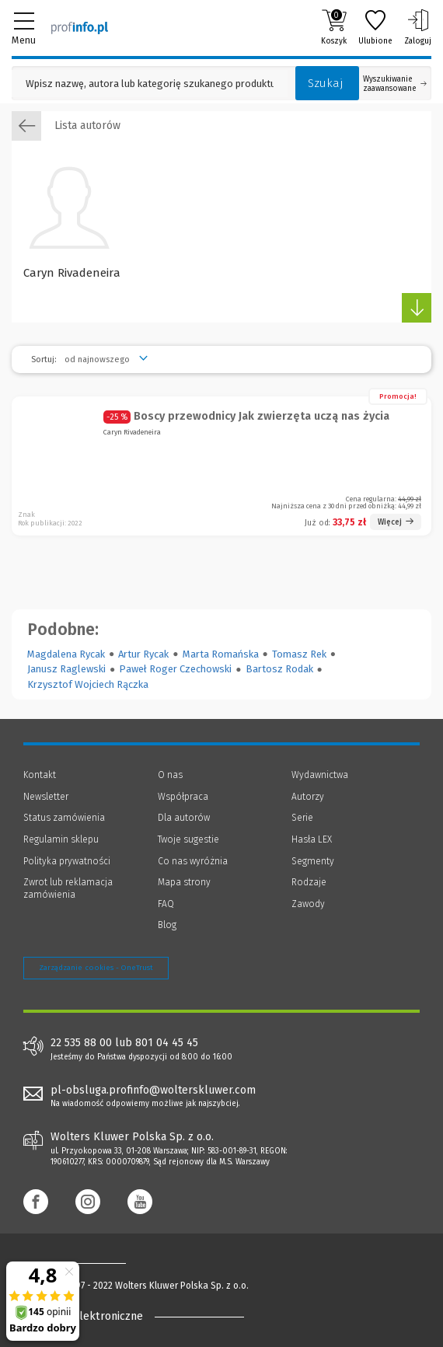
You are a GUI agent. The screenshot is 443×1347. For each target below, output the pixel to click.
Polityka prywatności (66, 861)
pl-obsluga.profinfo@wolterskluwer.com (153, 1090)
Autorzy (307, 796)
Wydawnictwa (319, 774)
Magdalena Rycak (66, 654)
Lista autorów (66, 126)
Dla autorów (184, 817)
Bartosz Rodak (279, 669)
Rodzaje (308, 882)
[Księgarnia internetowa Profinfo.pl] (79, 27)
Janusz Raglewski (66, 669)
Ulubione (375, 27)
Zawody (308, 904)
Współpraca (183, 796)
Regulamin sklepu (61, 839)
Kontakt (39, 774)
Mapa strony (184, 882)
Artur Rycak (143, 654)
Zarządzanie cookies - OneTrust (96, 967)
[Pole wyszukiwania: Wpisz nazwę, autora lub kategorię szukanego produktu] (150, 83)
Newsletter (45, 796)
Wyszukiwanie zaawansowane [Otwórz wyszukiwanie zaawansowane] (395, 84)
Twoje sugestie (188, 839)
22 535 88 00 (81, 1043)
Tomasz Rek (299, 654)
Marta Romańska (221, 654)
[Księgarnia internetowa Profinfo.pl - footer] (85, 1262)
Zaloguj (417, 27)
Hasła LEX (311, 839)
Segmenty (312, 861)
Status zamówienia (64, 817)
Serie (302, 817)
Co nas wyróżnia (193, 861)
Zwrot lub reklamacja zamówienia (68, 888)
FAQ (166, 904)
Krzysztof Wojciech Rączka (87, 684)
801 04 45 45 (166, 1043)
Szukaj (326, 83)
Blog (167, 925)
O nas (170, 774)
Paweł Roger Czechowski (175, 669)
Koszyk (334, 27)
